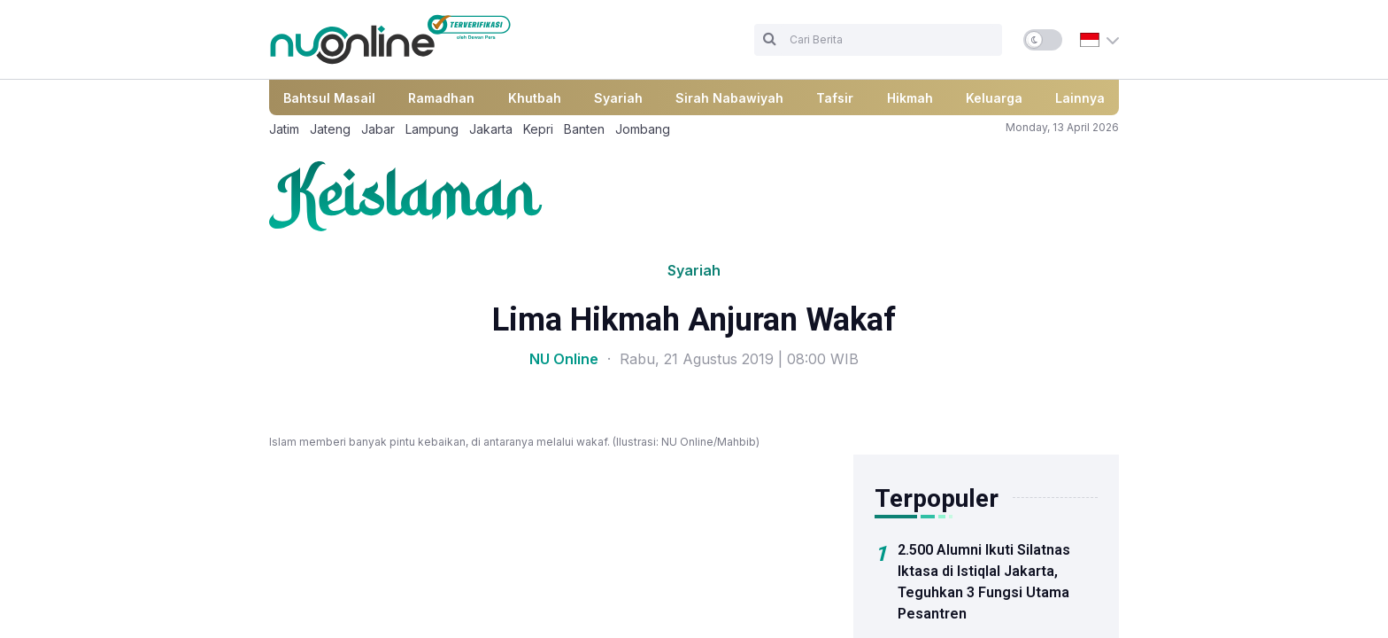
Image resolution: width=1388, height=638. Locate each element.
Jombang (642, 128)
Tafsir (834, 97)
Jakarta (491, 128)
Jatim (284, 128)
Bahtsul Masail (329, 97)
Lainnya (1080, 97)
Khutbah (534, 97)
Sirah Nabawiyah (729, 97)
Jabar (378, 128)
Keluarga (994, 97)
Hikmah (910, 97)
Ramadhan (441, 97)
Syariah (618, 97)
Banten (584, 128)
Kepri (538, 128)
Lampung (432, 128)
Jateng (330, 128)
